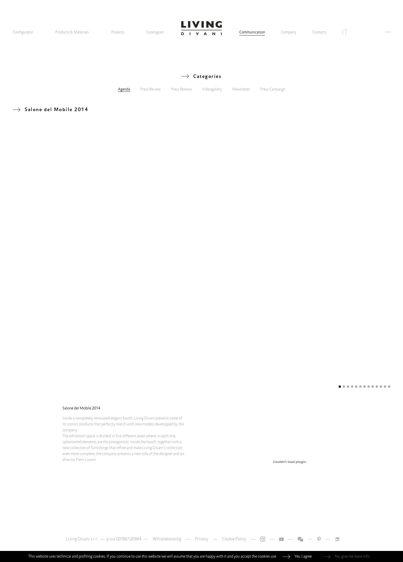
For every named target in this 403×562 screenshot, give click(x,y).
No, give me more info (352, 556)
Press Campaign (272, 89)
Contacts (319, 32)
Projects (117, 32)
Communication (252, 32)
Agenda (124, 89)
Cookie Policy (234, 539)
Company (288, 32)
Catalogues (155, 32)
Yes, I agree (303, 556)
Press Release (181, 89)
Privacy (201, 539)
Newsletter (241, 89)
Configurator (23, 32)
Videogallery (212, 89)
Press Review (150, 89)
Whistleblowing (167, 539)
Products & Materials (72, 32)
